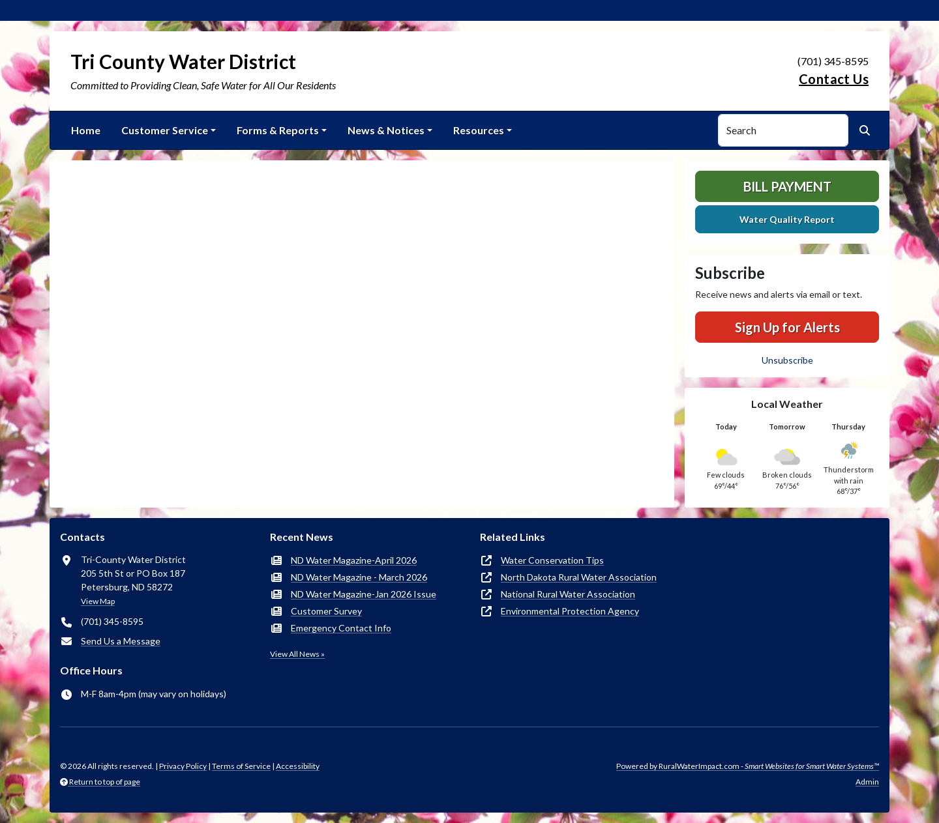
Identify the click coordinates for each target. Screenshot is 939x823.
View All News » (297, 654)
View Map (98, 601)
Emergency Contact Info (341, 627)
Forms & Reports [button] (278, 130)
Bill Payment (787, 186)
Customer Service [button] (164, 130)
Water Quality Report (787, 219)
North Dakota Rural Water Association (579, 577)
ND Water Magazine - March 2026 (359, 577)
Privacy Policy (183, 766)
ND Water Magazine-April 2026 (354, 560)
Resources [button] (478, 130)
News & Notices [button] (386, 130)
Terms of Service (241, 766)
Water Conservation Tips (552, 560)
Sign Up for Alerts (787, 327)
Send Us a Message (120, 640)
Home (85, 130)
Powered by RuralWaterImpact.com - (747, 766)
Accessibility (298, 766)
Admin (867, 782)
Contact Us (834, 79)
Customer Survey (326, 610)
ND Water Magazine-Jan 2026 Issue (363, 593)
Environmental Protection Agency (570, 610)
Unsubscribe (787, 360)
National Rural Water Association (568, 593)
